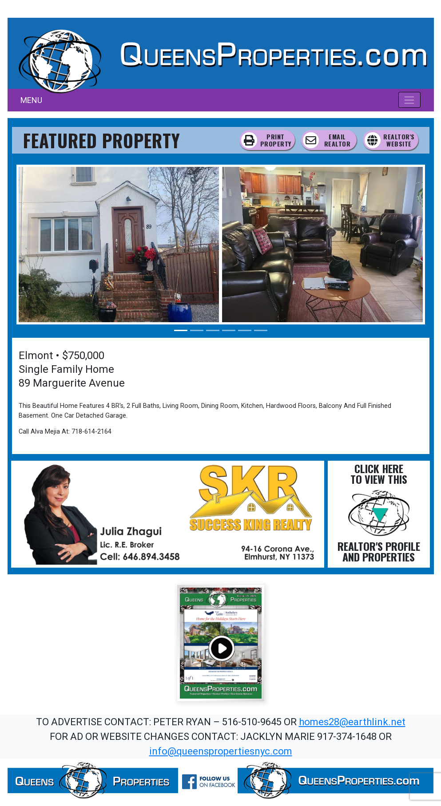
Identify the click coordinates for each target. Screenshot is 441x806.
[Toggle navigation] (409, 100)
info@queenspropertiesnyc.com (220, 751)
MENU (31, 100)
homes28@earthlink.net (352, 721)
